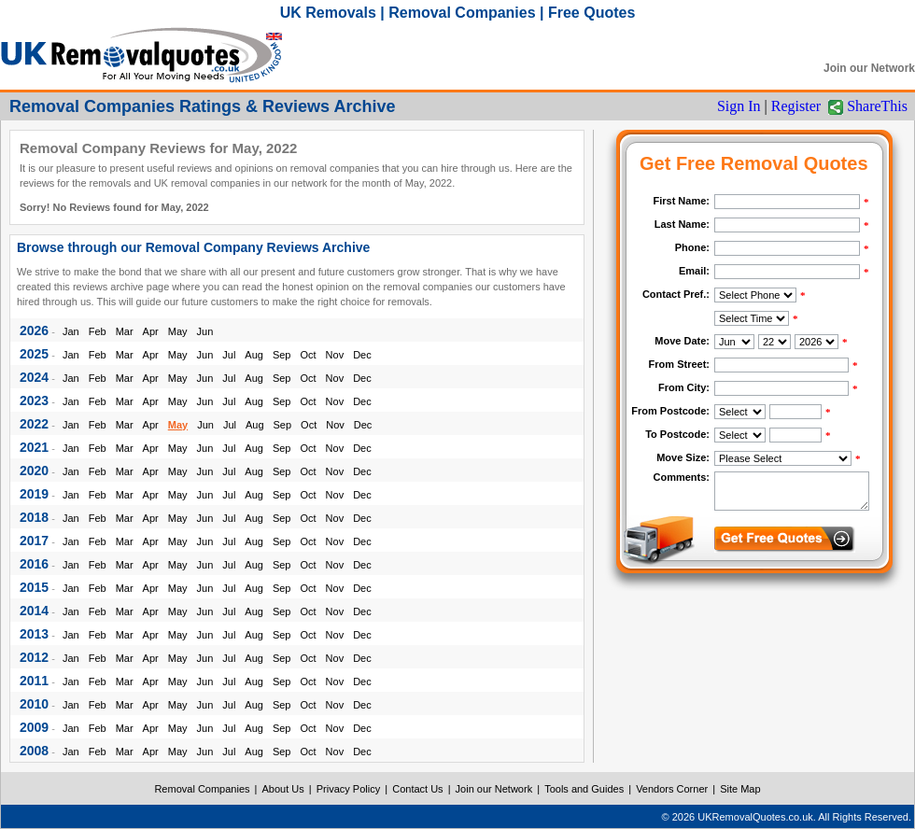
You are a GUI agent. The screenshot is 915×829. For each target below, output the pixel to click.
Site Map (740, 788)
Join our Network (869, 68)
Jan (71, 331)
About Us (283, 788)
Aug (254, 354)
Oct (308, 354)
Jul (228, 354)
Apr (151, 331)
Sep (282, 354)
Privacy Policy (348, 788)
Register (796, 106)
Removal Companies (201, 788)
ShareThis (877, 106)
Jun (205, 331)
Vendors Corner (672, 788)
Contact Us (417, 788)
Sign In (739, 106)
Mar (125, 331)
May (178, 331)
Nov (335, 354)
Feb (97, 331)
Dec (362, 354)
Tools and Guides (584, 788)
